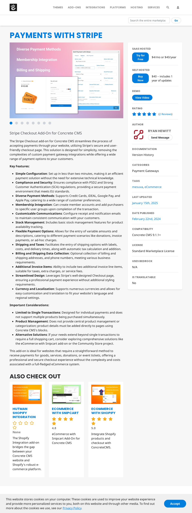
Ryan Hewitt (159, 131)
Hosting (137, 7)
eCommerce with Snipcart (65, 410)
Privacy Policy (58, 496)
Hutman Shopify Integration (24, 412)
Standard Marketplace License (153, 251)
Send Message (160, 137)
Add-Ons (74, 7)
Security (15, 496)
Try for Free (140, 57)
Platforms (118, 7)
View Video (142, 97)
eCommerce (153, 187)
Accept (175, 505)
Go (176, 20)
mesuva (137, 187)
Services (154, 7)
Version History (143, 155)
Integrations (95, 7)
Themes (58, 7)
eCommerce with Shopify (103, 410)
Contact (78, 496)
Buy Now (140, 78)
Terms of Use (35, 496)
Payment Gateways (145, 171)
